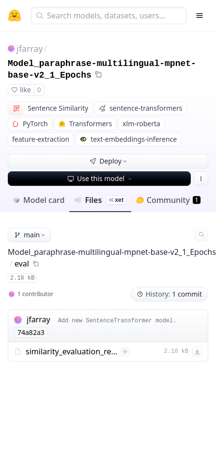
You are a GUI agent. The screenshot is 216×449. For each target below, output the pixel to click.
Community (168, 200)
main (30, 234)
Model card (38, 200)
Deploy (109, 161)
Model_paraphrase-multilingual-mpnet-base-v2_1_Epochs (112, 252)
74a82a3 (31, 332)
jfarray (29, 48)
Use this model (100, 178)
